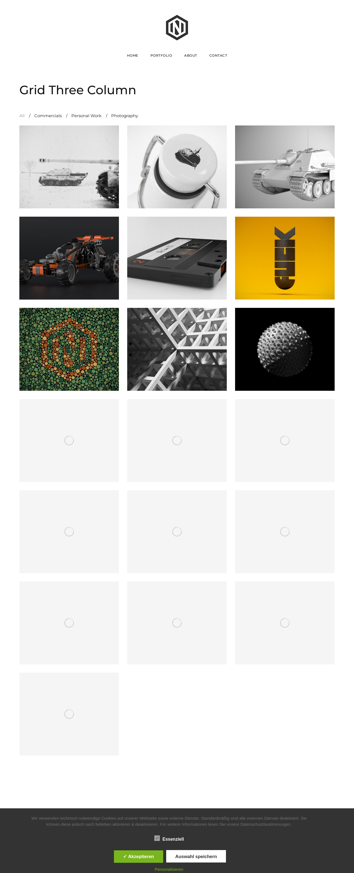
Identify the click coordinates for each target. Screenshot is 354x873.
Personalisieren (169, 869)
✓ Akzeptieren (138, 856)
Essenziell (169, 838)
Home (132, 55)
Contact (218, 55)
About (190, 55)
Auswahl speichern (196, 856)
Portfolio (161, 55)
